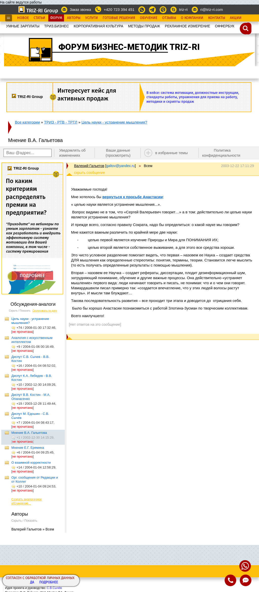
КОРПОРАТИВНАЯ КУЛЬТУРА (98, 26)
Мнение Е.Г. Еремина (27, 448)
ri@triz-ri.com (211, 9)
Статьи (39, 18)
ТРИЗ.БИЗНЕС (56, 26)
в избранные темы (171, 153)
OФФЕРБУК (224, 26)
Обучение (148, 18)
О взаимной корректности (31, 462)
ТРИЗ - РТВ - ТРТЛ (60, 122)
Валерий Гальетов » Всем (32, 529)
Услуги (91, 18)
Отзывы (169, 18)
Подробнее (48, 582)
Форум (56, 18)
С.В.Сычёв (54, 588)
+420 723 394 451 (119, 9)
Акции (236, 18)
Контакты (216, 18)
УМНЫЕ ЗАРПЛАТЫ (22, 26)
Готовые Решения (119, 18)
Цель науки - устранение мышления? (114, 122)
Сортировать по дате (44, 310)
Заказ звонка (80, 10)
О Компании (192, 18)
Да (32, 582)
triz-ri (183, 9)
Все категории (27, 122)
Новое (23, 18)
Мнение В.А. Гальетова (29, 433)
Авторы (73, 18)
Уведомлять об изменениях (72, 152)
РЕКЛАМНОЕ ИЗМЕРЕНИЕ (187, 26)
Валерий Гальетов (89, 166)
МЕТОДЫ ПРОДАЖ (144, 26)
